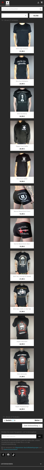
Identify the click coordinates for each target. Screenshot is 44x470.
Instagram (8, 454)
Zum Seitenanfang (32, 425)
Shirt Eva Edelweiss (22, 81)
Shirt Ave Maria (22, 114)
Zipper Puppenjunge (22, 406)
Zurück (7, 420)
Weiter (38, 420)
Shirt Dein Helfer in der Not (22, 309)
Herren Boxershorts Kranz (22, 211)
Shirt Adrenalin (22, 374)
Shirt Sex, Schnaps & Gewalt (22, 276)
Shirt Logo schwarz (22, 49)
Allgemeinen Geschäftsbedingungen (27, 447)
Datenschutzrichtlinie (10, 449)
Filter (35, 16)
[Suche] (22, 9)
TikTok (13, 454)
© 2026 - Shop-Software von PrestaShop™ (15, 467)
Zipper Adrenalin (22, 341)
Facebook (3, 454)
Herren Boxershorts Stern (22, 244)
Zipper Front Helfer (22, 146)
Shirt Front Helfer (22, 179)
